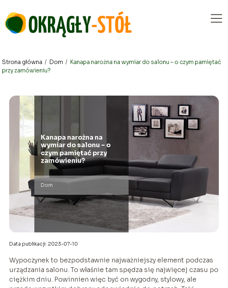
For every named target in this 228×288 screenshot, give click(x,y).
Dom (56, 62)
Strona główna (23, 62)
